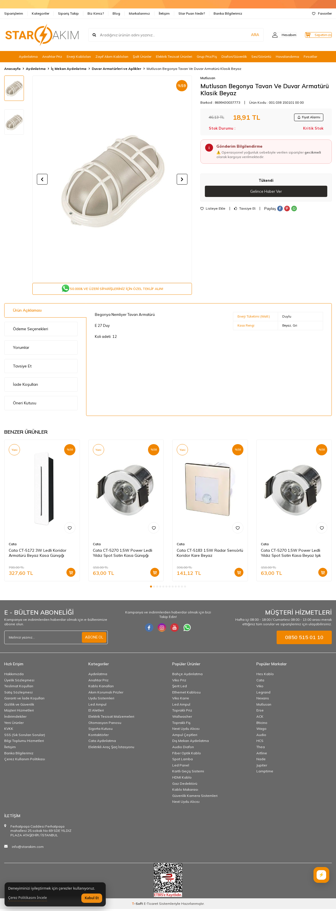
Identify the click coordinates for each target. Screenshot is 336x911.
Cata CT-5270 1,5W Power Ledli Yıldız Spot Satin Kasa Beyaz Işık (291, 555)
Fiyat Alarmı (307, 118)
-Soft (138, 905)
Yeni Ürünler (14, 724)
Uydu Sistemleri (101, 700)
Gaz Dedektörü (184, 785)
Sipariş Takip (68, 13)
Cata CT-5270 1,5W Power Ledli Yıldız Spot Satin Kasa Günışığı (122, 555)
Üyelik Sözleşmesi (19, 682)
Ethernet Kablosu (186, 694)
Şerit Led (179, 688)
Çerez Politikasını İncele (27, 898)
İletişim (164, 13)
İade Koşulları (25, 386)
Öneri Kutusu (24, 405)
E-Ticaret (151, 905)
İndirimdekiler (15, 719)
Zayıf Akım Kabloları (111, 56)
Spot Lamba (182, 761)
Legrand (263, 694)
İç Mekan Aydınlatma (68, 69)
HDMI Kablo (182, 779)
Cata (13, 546)
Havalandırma (287, 56)
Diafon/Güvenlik (234, 56)
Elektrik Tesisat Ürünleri (174, 56)
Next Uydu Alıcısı (186, 731)
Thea (260, 749)
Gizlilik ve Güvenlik (19, 706)
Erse (260, 712)
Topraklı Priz (182, 712)
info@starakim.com (28, 848)
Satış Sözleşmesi (18, 694)
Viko (259, 688)
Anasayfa (12, 69)
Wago (261, 731)
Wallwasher (182, 719)
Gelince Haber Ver (266, 192)
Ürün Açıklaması (27, 312)
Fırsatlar (310, 56)
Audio (261, 737)
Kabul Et (92, 898)
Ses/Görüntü (261, 56)
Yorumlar (21, 349)
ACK (259, 719)
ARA (244, 34)
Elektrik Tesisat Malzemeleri (111, 719)
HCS (259, 743)
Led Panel (180, 767)
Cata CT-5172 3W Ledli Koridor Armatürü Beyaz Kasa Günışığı (37, 555)
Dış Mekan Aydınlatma (190, 743)
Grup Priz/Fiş (207, 56)
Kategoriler (40, 13)
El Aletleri (96, 712)
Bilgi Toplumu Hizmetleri (24, 743)
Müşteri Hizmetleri (19, 712)
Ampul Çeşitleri (184, 737)
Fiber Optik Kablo (186, 755)
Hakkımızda (14, 676)
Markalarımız (139, 13)
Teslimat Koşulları (18, 688)
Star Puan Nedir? (191, 13)
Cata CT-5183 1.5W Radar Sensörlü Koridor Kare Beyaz (210, 555)
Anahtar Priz (52, 56)
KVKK (8, 731)
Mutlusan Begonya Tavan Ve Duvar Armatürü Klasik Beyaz (194, 69)
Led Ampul (97, 706)
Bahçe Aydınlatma (187, 676)
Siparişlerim (13, 13)
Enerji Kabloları (79, 56)
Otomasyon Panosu (104, 724)
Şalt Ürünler (142, 56)
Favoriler (322, 13)
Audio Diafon (183, 749)
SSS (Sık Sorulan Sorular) (24, 737)
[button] (42, 179)
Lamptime (264, 773)
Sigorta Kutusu (100, 731)
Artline (261, 755)
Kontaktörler (98, 737)
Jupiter (261, 767)
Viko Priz (179, 682)
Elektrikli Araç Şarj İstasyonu (111, 749)
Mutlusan (207, 78)
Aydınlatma (28, 56)
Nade (261, 761)
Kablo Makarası (185, 792)
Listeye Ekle (212, 210)
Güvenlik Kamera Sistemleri (195, 797)
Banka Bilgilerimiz (228, 13)
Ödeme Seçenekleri (30, 331)
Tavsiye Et (245, 210)
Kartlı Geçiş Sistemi (188, 773)
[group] (112, 179)
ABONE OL (93, 639)
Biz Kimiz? (96, 13)
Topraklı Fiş (181, 724)
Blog (116, 13)
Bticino (261, 724)
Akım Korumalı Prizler (105, 694)
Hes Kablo (265, 676)
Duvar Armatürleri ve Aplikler (116, 69)
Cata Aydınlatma (102, 743)
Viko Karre (180, 700)
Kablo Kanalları (101, 688)
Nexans (262, 700)
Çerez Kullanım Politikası (24, 761)
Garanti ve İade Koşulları (24, 700)
